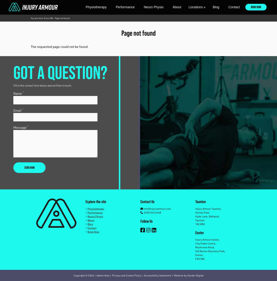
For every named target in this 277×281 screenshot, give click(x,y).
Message (20, 127)
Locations (197, 7)
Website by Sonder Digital (188, 275)
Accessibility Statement (157, 275)
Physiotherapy (96, 7)
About (177, 7)
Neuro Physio (153, 7)
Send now (29, 167)
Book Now (256, 7)
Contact (234, 7)
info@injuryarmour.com (155, 208)
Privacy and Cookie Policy (127, 275)
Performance (125, 7)
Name (18, 93)
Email (18, 110)
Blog (216, 7)
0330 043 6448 (150, 212)
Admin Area (103, 275)
